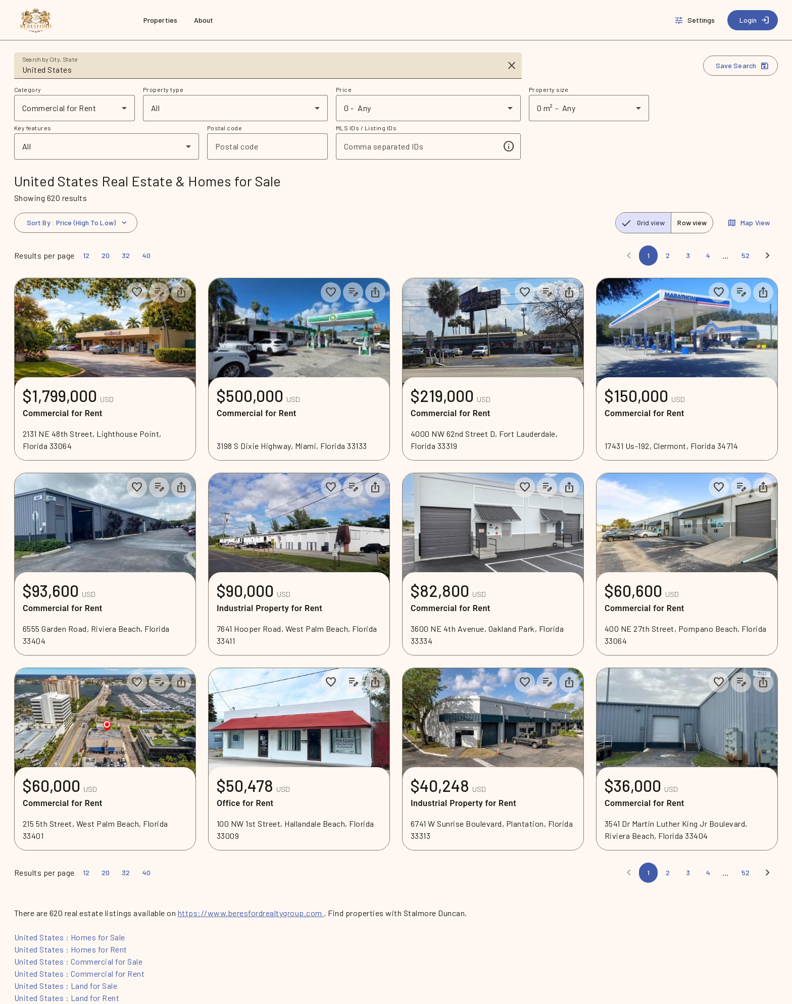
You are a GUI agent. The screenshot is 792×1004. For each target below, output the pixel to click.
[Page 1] (648, 255)
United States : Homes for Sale (69, 937)
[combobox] (261, 70)
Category (27, 89)
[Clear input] (512, 66)
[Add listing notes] (159, 292)
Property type (163, 89)
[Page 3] (688, 255)
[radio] (643, 223)
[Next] (768, 255)
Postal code (224, 127)
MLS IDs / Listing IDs (366, 127)
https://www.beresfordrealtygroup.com (251, 913)
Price (344, 89)
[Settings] (695, 20)
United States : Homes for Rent (70, 949)
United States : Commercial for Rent (79, 973)
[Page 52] (745, 255)
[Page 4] (708, 255)
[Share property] (181, 292)
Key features (33, 127)
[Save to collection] (137, 292)
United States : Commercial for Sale (78, 961)
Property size (548, 89)
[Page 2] (668, 255)
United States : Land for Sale (65, 985)
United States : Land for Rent (66, 997)
